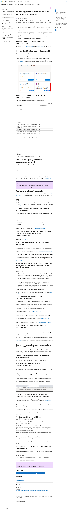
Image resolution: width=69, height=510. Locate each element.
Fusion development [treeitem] (5, 20)
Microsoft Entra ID (40, 46)
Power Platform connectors (37, 29)
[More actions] (52, 8)
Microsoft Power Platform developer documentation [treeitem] (8, 12)
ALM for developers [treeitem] (5, 25)
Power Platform (22, 8)
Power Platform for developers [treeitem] (7, 14)
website (35, 56)
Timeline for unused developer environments (43, 251)
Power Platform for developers (21, 478)
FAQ (56, 22)
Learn (17, 8)
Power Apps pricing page (40, 228)
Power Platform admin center (44, 322)
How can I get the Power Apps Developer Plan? (61, 13)
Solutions (26, 239)
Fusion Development (20, 480)
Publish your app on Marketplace (45, 196)
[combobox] (7, 9)
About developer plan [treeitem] (6, 17)
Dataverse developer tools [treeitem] (7, 43)
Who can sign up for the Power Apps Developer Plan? (61, 11)
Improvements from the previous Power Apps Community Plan (61, 24)
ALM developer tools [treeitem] (6, 41)
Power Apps (42, 339)
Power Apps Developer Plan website (32, 339)
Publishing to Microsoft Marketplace (60, 20)
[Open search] (64, 1)
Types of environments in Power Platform (25, 205)
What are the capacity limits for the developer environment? (61, 18)
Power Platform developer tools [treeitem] (8, 34)
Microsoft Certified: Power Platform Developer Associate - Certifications (28, 495)
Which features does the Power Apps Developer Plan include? (61, 15)
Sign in (66, 1)
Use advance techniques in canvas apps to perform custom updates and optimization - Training (32, 490)
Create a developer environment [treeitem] (8, 18)
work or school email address (27, 46)
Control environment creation (46, 330)
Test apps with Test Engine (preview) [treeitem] (8, 22)
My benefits (22, 61)
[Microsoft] (2, 1)
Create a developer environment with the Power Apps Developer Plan (30, 473)
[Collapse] (13, 7)
